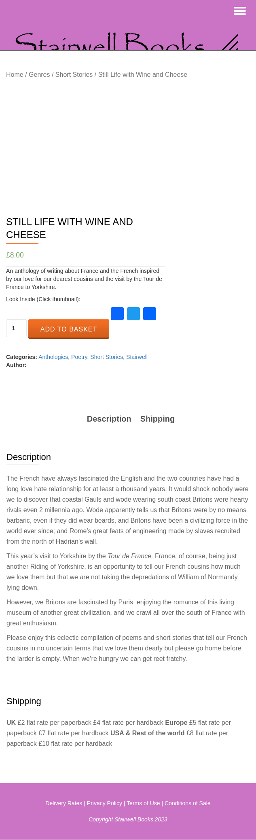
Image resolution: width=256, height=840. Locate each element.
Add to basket (68, 329)
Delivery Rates (63, 803)
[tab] (109, 418)
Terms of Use (143, 803)
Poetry (79, 357)
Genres (39, 74)
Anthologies (53, 357)
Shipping (157, 418)
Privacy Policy (104, 803)
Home (14, 74)
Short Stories (74, 74)
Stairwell (137, 357)
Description (109, 418)
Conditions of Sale (188, 803)
